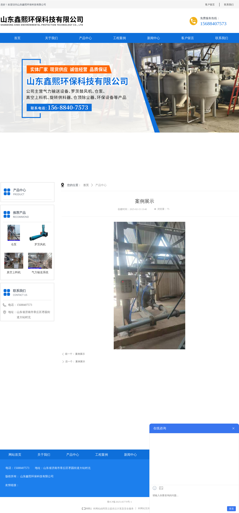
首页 (86, 185)
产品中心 (101, 185)
